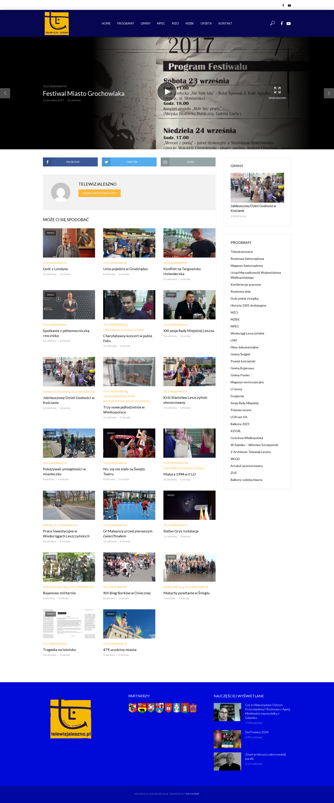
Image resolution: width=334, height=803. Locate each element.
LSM (234, 340)
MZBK (190, 23)
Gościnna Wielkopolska (247, 438)
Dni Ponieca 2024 (257, 731)
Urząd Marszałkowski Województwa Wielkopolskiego (127, 398)
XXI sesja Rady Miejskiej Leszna (187, 330)
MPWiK (47, 524)
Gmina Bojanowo (56, 586)
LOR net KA (239, 417)
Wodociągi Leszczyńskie (247, 333)
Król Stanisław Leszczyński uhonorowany (184, 399)
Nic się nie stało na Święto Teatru (128, 469)
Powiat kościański (56, 391)
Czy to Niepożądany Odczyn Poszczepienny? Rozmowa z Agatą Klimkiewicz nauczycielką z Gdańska (267, 710)
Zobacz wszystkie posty (99, 193)
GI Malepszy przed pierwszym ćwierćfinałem (126, 533)
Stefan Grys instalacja (180, 530)
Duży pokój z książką (244, 298)
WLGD (235, 458)
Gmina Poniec (240, 375)
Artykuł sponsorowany (247, 465)
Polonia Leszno (241, 410)
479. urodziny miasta (119, 649)
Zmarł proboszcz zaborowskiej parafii (265, 756)
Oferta (206, 23)
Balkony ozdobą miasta (246, 479)
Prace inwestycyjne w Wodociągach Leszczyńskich (65, 533)
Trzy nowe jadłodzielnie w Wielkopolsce (123, 409)
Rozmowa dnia (241, 291)
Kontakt (225, 23)
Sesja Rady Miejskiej (244, 403)
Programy (125, 23)
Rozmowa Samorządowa (247, 258)
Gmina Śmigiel (173, 586)
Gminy (145, 23)
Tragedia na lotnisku (58, 649)
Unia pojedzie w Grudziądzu (124, 269)
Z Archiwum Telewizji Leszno (123, 329)
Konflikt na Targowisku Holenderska (181, 271)
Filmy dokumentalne (244, 347)
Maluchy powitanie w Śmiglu (185, 592)
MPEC (161, 23)
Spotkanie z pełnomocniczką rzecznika (65, 332)
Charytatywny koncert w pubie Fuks (127, 338)
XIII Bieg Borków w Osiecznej (126, 592)
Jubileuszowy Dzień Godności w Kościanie (68, 399)
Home (106, 23)
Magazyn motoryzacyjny (247, 382)
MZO (175, 23)
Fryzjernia (237, 396)
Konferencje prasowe (246, 284)
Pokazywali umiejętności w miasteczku (64, 471)
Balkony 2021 (240, 424)
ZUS (234, 472)
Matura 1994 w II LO (179, 474)
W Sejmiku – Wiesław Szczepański (254, 444)
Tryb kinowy (277, 93)
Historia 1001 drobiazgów (248, 305)
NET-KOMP (192, 793)
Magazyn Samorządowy (247, 265)
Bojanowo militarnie (58, 592)
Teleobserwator (55, 86)
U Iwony (236, 389)
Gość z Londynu (55, 269)
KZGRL (236, 431)
